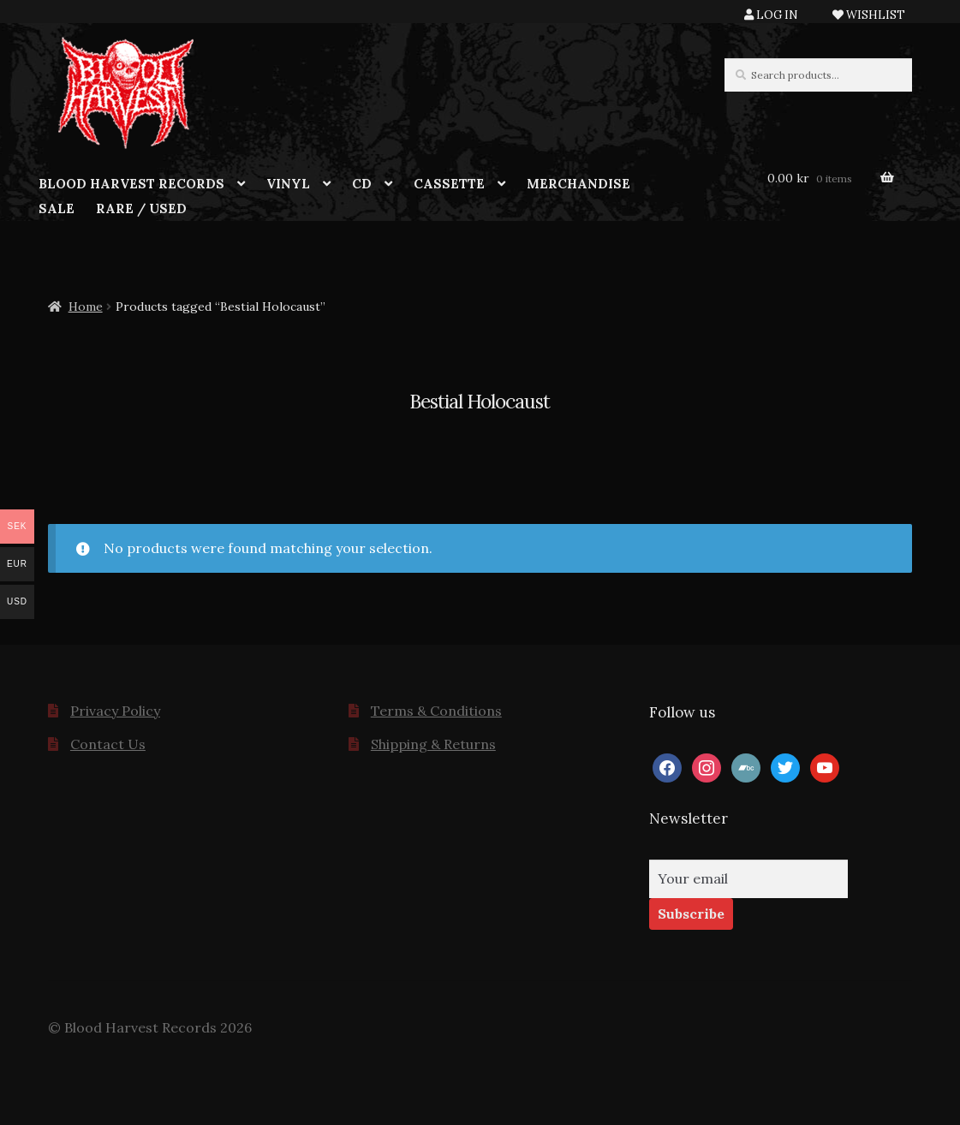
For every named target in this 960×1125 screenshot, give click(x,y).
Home (86, 306)
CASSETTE (449, 184)
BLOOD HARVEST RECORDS (131, 184)
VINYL (288, 184)
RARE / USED (141, 208)
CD (362, 184)
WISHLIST (868, 15)
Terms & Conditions (436, 710)
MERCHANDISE (578, 184)
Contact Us (108, 744)
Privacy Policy (115, 710)
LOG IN (771, 15)
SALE (57, 208)
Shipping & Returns (433, 744)
